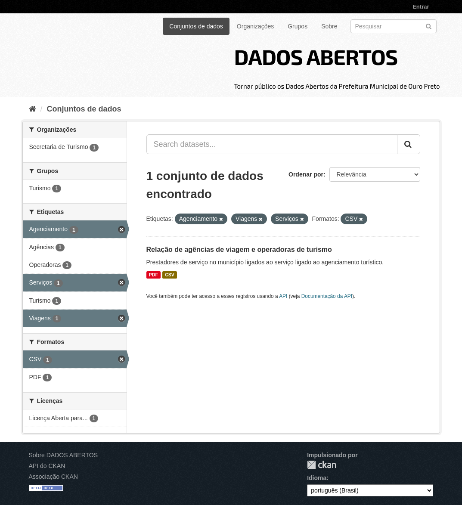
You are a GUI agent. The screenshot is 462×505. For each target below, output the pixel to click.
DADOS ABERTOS (315, 56)
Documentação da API (326, 296)
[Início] (32, 109)
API (283, 296)
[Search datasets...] (271, 144)
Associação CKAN (53, 476)
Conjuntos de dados (196, 26)
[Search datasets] (393, 26)
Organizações (255, 26)
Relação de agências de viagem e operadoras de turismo (239, 249)
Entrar (420, 6)
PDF (153, 274)
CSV (169, 274)
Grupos (297, 26)
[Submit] (428, 25)
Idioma (316, 477)
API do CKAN (47, 465)
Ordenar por (305, 174)
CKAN (321, 464)
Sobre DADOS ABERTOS (63, 455)
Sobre (329, 26)
